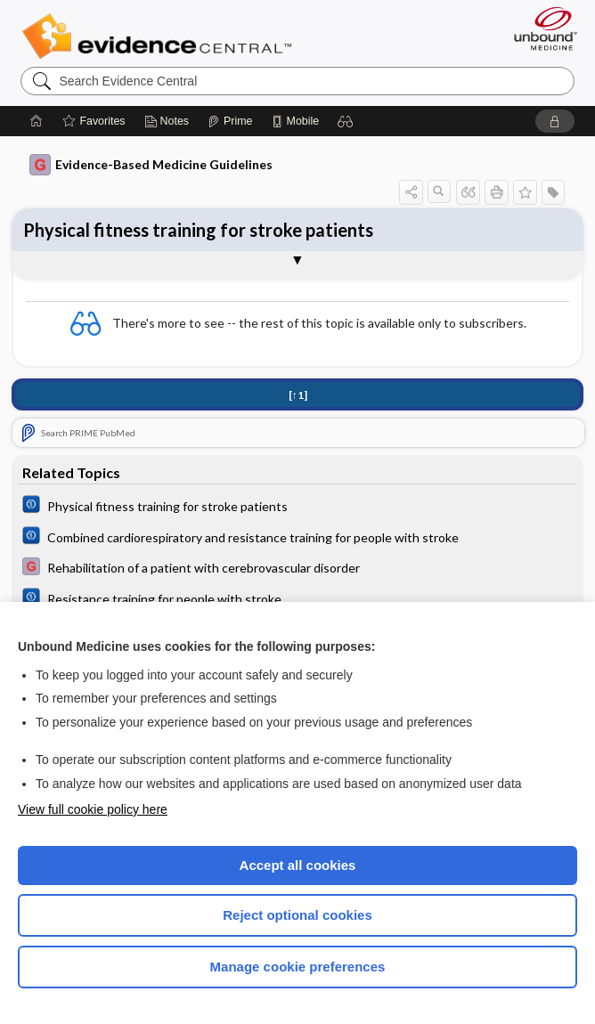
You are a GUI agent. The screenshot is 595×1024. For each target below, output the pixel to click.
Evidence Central (160, 36)
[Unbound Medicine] (540, 28)
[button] (346, 121)
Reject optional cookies (297, 914)
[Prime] (230, 121)
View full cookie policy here (92, 809)
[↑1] (298, 395)
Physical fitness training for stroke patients (198, 229)
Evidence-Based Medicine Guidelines (151, 164)
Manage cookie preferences (298, 966)
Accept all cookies (298, 865)
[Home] (36, 121)
